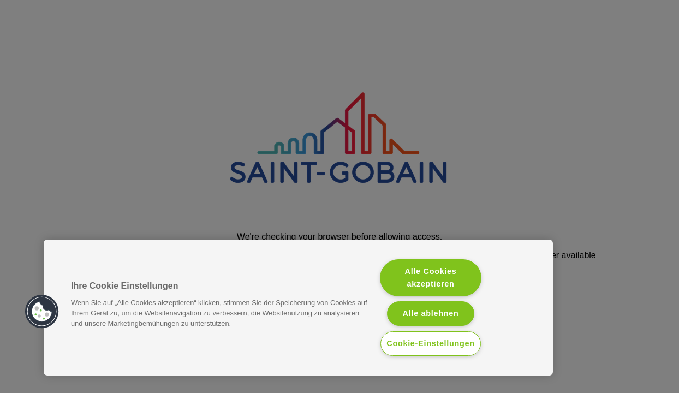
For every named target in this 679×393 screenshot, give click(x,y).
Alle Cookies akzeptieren (431, 277)
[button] (42, 311)
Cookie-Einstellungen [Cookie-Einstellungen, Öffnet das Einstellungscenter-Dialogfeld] (430, 343)
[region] (298, 308)
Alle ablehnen (431, 313)
